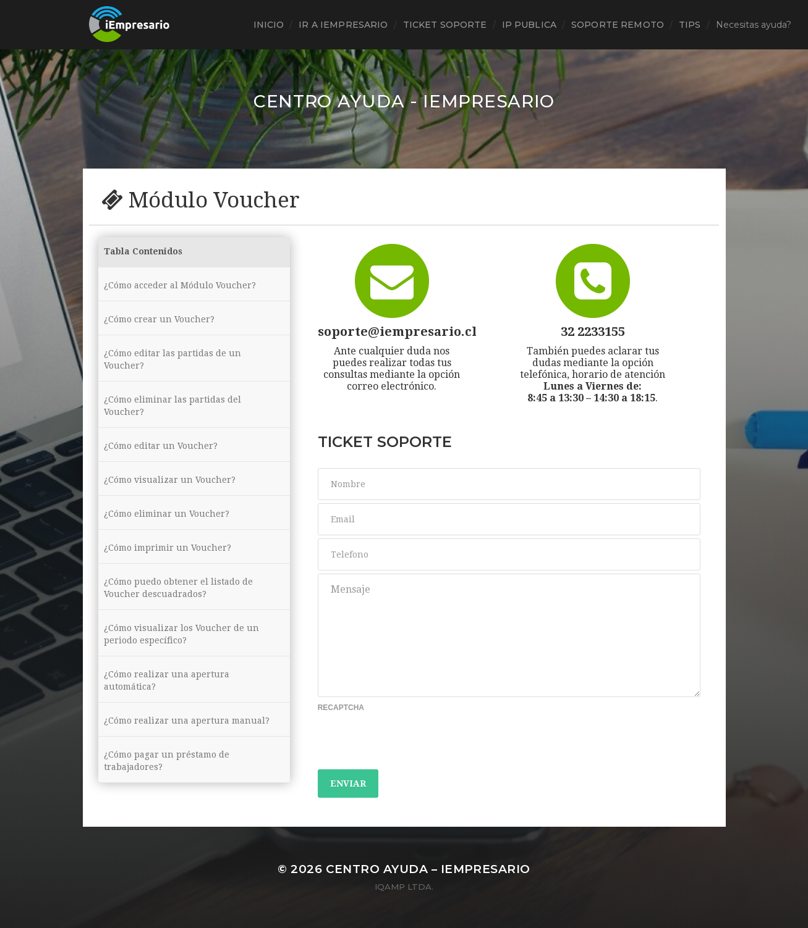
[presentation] (412, 742)
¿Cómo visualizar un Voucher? (170, 480)
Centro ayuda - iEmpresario (404, 101)
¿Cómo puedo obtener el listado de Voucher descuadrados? (178, 588)
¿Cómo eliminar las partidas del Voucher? (172, 406)
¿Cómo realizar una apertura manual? (187, 720)
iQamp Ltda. (404, 887)
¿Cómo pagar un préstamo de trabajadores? (166, 761)
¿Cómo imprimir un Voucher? (167, 548)
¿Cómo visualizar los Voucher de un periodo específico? (181, 634)
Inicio (268, 24)
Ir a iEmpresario (343, 24)
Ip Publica (529, 24)
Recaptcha (341, 707)
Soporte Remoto (617, 24)
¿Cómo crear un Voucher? (159, 319)
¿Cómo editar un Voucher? (161, 446)
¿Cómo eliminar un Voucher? (166, 514)
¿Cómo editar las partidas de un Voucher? (172, 359)
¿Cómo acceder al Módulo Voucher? (180, 285)
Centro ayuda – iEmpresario (428, 869)
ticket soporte (445, 24)
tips (690, 24)
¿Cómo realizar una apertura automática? (166, 680)
